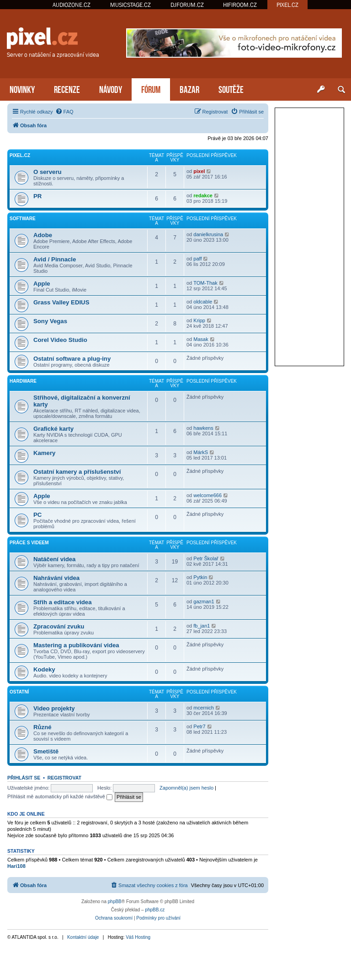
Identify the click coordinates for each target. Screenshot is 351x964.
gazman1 (203, 601)
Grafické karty (53, 428)
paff (197, 258)
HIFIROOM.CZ (240, 4)
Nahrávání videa (56, 577)
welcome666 (207, 495)
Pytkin (200, 577)
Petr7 (199, 726)
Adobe (42, 235)
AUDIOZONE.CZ (71, 4)
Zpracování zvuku (58, 626)
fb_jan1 (201, 625)
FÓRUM (150, 88)
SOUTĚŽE (231, 88)
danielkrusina (208, 234)
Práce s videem (29, 542)
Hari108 (16, 866)
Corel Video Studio (60, 339)
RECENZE (67, 88)
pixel (199, 171)
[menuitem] (64, 111)
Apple (41, 283)
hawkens (203, 428)
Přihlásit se (23, 777)
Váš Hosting (138, 937)
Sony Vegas (50, 321)
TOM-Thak (205, 283)
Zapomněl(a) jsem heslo (186, 788)
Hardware (23, 381)
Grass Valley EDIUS (61, 302)
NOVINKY (22, 88)
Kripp (199, 320)
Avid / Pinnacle (54, 259)
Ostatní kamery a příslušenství (77, 471)
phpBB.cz (155, 909)
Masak (200, 339)
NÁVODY (110, 88)
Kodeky (44, 669)
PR (37, 196)
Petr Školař (205, 558)
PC (37, 514)
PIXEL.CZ (287, 4)
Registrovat (64, 777)
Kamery (44, 453)
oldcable (202, 301)
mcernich (203, 707)
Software (23, 218)
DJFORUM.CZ (187, 4)
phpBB (115, 901)
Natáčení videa (54, 559)
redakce (203, 195)
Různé (42, 727)
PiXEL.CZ (20, 155)
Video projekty (54, 708)
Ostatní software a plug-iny (72, 358)
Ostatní (19, 691)
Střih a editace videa (62, 602)
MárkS (200, 452)
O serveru (47, 171)
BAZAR (189, 88)
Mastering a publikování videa (76, 645)
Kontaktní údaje (83, 937)
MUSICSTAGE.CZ (130, 4)
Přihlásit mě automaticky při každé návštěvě (59, 796)
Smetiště (45, 751)
